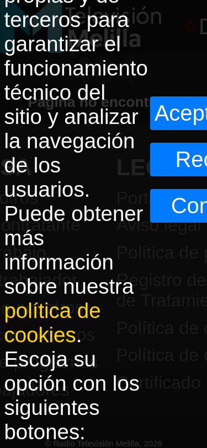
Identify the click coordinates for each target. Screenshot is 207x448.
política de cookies (52, 323)
